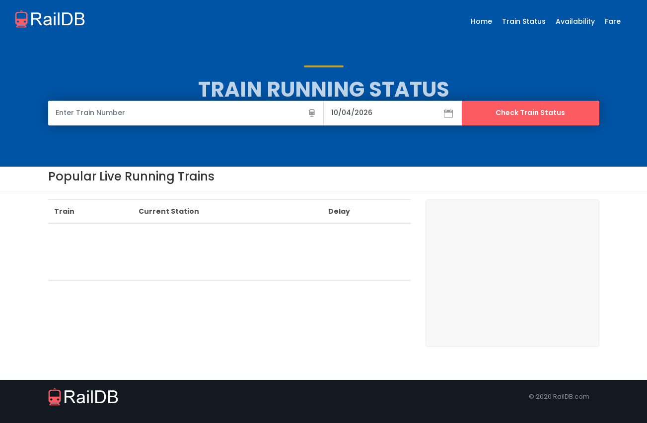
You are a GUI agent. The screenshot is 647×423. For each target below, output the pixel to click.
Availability (575, 21)
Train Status (524, 21)
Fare (613, 21)
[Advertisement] (229, 254)
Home (481, 21)
